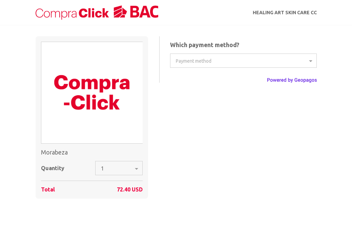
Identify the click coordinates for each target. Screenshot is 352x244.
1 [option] (102, 168)
